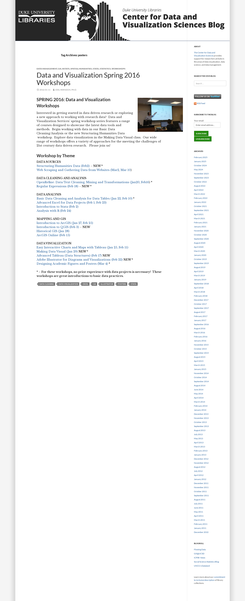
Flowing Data (200, 549)
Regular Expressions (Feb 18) (57, 186)
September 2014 (201, 381)
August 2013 (199, 430)
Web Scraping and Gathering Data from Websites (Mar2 (78, 170)
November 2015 (201, 344)
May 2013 (198, 438)
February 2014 (200, 406)
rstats (66, 68)
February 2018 (200, 296)
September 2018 (201, 283)
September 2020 (201, 239)
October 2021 (200, 206)
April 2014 (198, 397)
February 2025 (200, 157)
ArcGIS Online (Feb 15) (53, 235)
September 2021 (201, 210)
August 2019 (199, 267)
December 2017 (201, 300)
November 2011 (201, 487)
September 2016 (201, 324)
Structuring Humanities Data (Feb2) (63, 166)
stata (96, 68)
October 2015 (200, 349)
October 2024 (200, 165)
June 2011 (198, 507)
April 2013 (198, 442)
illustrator (107, 284)
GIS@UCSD (199, 553)
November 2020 (201, 230)
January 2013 (200, 454)
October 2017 (200, 304)
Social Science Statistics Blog (206, 561)
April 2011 (198, 516)
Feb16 (145, 182)
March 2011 (199, 520)
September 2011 (201, 495)
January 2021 (200, 226)
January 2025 (200, 161)
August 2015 (199, 357)
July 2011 (198, 503)
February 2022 (200, 198)
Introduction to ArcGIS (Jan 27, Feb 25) (65, 223)
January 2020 (200, 255)
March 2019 (199, 275)
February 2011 (200, 524)
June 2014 (198, 389)
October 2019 (200, 259)
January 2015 (200, 369)
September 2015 (201, 353)
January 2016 (200, 340)
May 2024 (198, 169)
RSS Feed (199, 103)
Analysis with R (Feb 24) (54, 210)
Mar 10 (126, 170)
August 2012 (199, 467)
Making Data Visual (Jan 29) (57, 251)
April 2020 (198, 247)
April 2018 (198, 287)
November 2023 (201, 173)
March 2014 (199, 401)
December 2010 (201, 532)
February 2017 (200, 316)
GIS (59, 68)
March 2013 (199, 446)
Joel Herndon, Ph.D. (66, 89)
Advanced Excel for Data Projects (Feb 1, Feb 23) (72, 202)
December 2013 (201, 414)
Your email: (199, 120)
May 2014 (198, 393)
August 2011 (199, 499)
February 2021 (200, 222)
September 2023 (201, 177)
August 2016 (199, 328)
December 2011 (201, 483)
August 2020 (199, 243)
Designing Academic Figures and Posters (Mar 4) (72, 263)
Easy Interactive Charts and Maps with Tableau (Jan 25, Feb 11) (82, 247)
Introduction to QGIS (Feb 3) (58, 227)
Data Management (47, 68)
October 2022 (200, 181)
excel (85, 284)
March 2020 (199, 251)
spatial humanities (81, 68)
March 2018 (199, 291)
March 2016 (199, 332)
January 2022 (200, 202)
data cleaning (46, 284)
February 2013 (200, 450)
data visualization (68, 284)
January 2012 (200, 479)
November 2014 (201, 373)
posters (122, 284)
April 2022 (198, 190)
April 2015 (198, 361)
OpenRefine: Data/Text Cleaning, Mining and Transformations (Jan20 (88, 182)
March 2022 (199, 194)
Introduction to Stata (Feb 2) (57, 206)
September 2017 (201, 308)
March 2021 (199, 218)
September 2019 (201, 263)
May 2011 (198, 512)
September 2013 (201, 426)
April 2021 (198, 214)
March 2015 (199, 365)
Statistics (105, 68)
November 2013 (201, 418)
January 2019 (200, 279)
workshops (118, 68)
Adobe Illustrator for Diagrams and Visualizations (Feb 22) (80, 259)
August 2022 (199, 186)
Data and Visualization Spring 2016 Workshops (88, 79)
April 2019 (198, 271)
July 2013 (198, 434)
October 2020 (200, 234)
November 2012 (201, 463)
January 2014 (200, 410)
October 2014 (200, 377)
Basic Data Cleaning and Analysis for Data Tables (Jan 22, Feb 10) (84, 198)
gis (94, 284)
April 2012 (198, 475)
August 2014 (199, 385)
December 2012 (201, 459)
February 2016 (200, 336)
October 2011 (200, 491)
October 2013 (200, 422)
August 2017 (199, 312)
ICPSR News (199, 557)
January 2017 (200, 320)
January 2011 (200, 528)
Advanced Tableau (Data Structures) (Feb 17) (69, 255)
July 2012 (198, 471)
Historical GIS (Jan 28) (53, 231)
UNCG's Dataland (202, 565)
